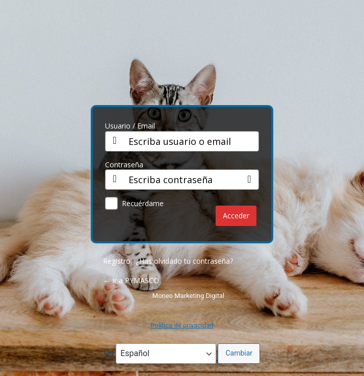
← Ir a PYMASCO (131, 280)
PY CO (182, 56)
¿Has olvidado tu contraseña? (184, 261)
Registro (117, 261)
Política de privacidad (182, 325)
